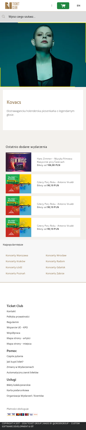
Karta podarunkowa (18, 390)
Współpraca (13, 333)
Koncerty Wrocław (56, 255)
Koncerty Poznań (15, 273)
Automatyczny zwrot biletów (22, 372)
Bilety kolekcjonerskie (19, 385)
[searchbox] (43, 16)
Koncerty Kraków (15, 261)
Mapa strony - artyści (18, 338)
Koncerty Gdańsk (55, 267)
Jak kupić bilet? (15, 362)
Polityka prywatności (18, 317)
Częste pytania (15, 356)
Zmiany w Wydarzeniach (20, 367)
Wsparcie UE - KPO (17, 327)
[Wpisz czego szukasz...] (3, 16)
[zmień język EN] (77, 5)
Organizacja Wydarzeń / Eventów (25, 396)
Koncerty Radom (55, 261)
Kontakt (11, 311)
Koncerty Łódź (14, 267)
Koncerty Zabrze (55, 273)
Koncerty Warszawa (17, 255)
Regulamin (13, 322)
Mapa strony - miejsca (19, 344)
